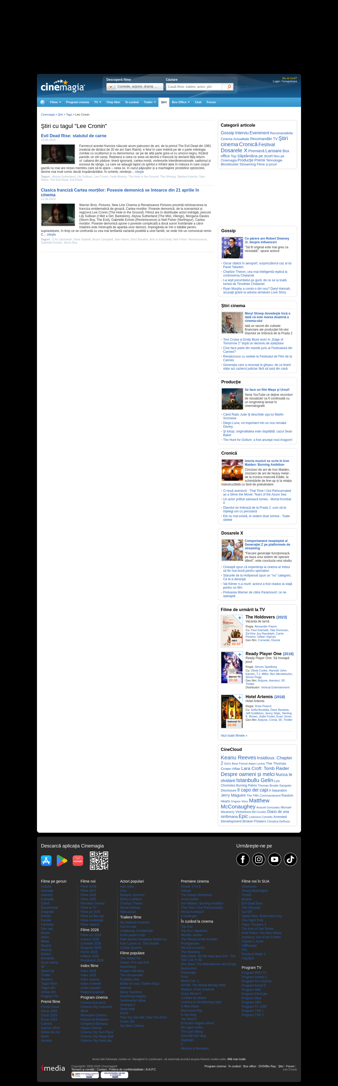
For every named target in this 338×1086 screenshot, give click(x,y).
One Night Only (252, 920)
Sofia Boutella (260, 709)
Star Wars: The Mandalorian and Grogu (208, 964)
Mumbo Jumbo (191, 935)
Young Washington (255, 891)
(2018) (288, 654)
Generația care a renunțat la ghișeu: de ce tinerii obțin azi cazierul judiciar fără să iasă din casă (257, 366)
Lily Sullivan (84, 176)
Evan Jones (284, 716)
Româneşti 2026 (92, 960)
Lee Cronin (101, 176)
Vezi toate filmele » (234, 735)
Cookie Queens (131, 948)
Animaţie (47, 891)
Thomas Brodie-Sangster (275, 785)
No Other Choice (132, 1026)
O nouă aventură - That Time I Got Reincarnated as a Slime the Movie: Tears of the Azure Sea (257, 492)
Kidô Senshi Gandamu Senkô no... (144, 939)
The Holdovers (260, 617)
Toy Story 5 (189, 1019)
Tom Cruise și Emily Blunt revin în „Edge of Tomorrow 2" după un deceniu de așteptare (253, 341)
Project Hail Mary (132, 971)
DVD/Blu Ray (267, 1066)
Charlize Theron (131, 903)
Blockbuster (230, 164)
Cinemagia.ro (63, 85)
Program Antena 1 (254, 977)
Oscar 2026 (49, 1011)
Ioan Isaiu (127, 886)
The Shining (168, 176)
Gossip (227, 132)
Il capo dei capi (252, 790)
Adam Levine (256, 763)
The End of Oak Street (257, 929)
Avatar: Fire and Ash (134, 962)
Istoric (45, 937)
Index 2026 (88, 971)
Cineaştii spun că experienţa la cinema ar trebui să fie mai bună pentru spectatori (256, 569)
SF (283, 680)
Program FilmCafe (254, 994)
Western (47, 979)
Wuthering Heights (133, 996)
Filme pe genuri (54, 881)
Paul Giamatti (259, 630)
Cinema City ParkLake (96, 1040)
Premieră (256, 151)
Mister (45, 941)
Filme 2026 (88, 895)
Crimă (273, 719)
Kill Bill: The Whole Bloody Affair (203, 985)
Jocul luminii (189, 899)
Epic (243, 816)
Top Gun (187, 926)
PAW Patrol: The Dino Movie (261, 933)
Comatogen (189, 916)
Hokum (186, 891)
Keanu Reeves (238, 757)
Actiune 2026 (90, 939)
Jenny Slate (272, 713)
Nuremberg (128, 967)
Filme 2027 (88, 891)
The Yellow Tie (130, 958)
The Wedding (190, 952)
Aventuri (274, 680)
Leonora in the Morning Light (201, 1002)
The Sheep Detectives (196, 895)
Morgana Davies (197, 216)
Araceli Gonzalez (268, 807)
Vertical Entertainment (275, 687)
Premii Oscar (50, 1007)
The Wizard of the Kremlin (199, 939)
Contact (102, 1069)
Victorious (243, 812)
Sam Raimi (132, 149)
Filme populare (132, 953)
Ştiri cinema (233, 305)
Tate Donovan (279, 630)
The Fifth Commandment (264, 795)
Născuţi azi (128, 912)
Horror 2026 (89, 952)
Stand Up (47, 971)
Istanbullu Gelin (254, 780)
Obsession (249, 886)
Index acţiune (90, 979)
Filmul (149, 212)
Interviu (242, 133)
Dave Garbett (82, 239)
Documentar (49, 907)
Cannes (46, 1024)
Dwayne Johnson (132, 895)
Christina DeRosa (278, 821)
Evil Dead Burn (252, 903)
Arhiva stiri (48, 992)
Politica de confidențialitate (126, 1069)
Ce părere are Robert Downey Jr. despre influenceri (267, 240)
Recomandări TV (264, 139)
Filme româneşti (92, 920)
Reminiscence (146, 220)
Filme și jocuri (267, 164)
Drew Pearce (263, 706)
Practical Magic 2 (254, 954)
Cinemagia (48, 114)
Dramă (275, 640)
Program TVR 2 (253, 1015)
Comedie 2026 (91, 943)
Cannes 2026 (50, 1028)
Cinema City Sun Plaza (97, 1032)
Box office (249, 1066)
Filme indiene (90, 924)
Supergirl (187, 1040)
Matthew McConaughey (245, 803)
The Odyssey (251, 907)
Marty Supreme (131, 992)
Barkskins (122, 216)
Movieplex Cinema (94, 1015)
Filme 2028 (88, 886)
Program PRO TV (254, 973)
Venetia (46, 1040)
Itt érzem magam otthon (197, 1023)
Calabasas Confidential (136, 931)
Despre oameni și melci (248, 774)
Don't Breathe (139, 239)
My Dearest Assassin (135, 922)
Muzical (46, 950)
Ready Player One (263, 653)
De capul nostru (192, 1027)
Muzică (46, 945)
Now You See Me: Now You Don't (143, 1017)
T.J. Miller (262, 673)
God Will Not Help (193, 1036)
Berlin (45, 1036)
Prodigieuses (190, 943)
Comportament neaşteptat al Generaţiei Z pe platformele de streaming (267, 544)
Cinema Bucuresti (93, 1002)
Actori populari (91, 988)
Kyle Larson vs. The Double (139, 943)
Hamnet (125, 988)
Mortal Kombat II (192, 912)
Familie (46, 920)
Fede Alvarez (118, 176)
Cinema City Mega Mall (97, 1036)
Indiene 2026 (90, 956)
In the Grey (188, 1015)
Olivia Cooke (259, 670)
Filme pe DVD (90, 912)
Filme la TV (88, 907)
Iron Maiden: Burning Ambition (202, 903)
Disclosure (228, 790)
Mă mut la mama (192, 948)
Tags (69, 114)
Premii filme (50, 1001)
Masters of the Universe (197, 989)
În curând (132, 102)
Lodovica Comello (261, 816)
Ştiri (164, 102)
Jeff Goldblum (255, 713)
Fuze (184, 977)
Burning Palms (246, 785)
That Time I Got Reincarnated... (203, 907)
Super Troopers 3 (254, 924)
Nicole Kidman (130, 907)
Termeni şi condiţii (82, 1069)
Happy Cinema (91, 1028)
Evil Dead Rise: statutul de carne (73, 136)
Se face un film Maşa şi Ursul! (267, 390)
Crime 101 (127, 1021)
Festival (267, 144)
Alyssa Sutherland (64, 176)
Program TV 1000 (254, 1006)
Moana (246, 899)
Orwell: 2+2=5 (191, 886)
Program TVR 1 (253, 1011)
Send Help (127, 1009)
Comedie (264, 640)
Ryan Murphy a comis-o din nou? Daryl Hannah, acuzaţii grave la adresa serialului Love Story (257, 290)
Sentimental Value (133, 1000)
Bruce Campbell (102, 239)
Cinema (131, 205)
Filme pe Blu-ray (92, 916)
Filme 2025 (88, 899)
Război (46, 954)
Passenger (188, 972)
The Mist (165, 216)
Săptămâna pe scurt (255, 156)
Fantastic (47, 924)
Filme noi (88, 881)
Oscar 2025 (49, 1015)
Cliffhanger (249, 945)
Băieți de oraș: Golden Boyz (139, 983)
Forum (211, 102)
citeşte (139, 172)
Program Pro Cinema (256, 981)
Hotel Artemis (259, 696)
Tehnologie (274, 160)
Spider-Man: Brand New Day (262, 916)
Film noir (47, 929)
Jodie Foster (267, 716)
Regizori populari (92, 992)
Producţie (245, 160)
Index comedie (91, 983)
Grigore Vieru (239, 801)
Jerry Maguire (233, 795)
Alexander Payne (266, 626)
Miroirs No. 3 (190, 981)
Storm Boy (87, 220)
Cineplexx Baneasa (94, 1024)
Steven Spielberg (266, 666)
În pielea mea (129, 979)
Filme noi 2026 (91, 935)
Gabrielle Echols (122, 220)
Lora (123, 891)
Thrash (246, 895)
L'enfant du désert (193, 998)
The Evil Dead (188, 146)
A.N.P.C (151, 1069)
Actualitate (241, 139)
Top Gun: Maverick (194, 931)
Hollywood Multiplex (95, 1019)
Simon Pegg (253, 677)
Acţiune (262, 680)
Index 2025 (88, 975)
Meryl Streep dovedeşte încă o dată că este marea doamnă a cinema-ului (267, 317)
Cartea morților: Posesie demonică (150, 209)
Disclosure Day (191, 1010)
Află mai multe (236, 1059)
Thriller (250, 683)
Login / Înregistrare (285, 81)
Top (233, 156)
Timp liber (113, 102)
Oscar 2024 (49, 1019)
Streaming (248, 164)
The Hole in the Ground (143, 176)
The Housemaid (131, 975)
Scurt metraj (49, 962)
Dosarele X (234, 150)
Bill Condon (259, 811)
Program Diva (251, 998)
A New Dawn (190, 1006)
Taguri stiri (48, 988)
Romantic (47, 958)
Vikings (178, 216)
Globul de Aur (50, 1032)
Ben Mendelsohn (281, 673)
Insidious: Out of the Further (261, 937)
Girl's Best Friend (236, 763)
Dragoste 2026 (91, 948)
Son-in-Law (128, 926)
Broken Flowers (254, 821)
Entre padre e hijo (132, 935)
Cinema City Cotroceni (96, 1007)
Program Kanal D (254, 985)
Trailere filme (130, 917)
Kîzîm (124, 1013)
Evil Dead (76, 179)
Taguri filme (49, 983)
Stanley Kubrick (187, 176)
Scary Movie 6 (191, 994)
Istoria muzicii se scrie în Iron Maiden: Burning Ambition (267, 462)
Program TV (49, 996)
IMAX (84, 1011)
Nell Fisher (168, 220)
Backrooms (189, 968)
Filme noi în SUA (255, 881)
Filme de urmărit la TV (243, 609)
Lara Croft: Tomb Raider (265, 768)
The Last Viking (192, 1031)
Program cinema (77, 102)
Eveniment (259, 133)
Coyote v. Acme (253, 941)
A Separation (278, 790)
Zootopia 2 (127, 1005)
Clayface (248, 958)
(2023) (281, 617)
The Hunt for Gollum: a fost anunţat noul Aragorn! (257, 440)
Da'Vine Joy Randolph (260, 633)
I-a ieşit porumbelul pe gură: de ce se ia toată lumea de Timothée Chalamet (255, 282)
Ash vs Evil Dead (161, 239)
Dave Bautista (279, 709)
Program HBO (251, 1002)
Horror (45, 933)
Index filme (89, 966)
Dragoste (47, 912)
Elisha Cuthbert (131, 899)
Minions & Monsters (195, 1048)
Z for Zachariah (62, 239)
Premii (259, 160)
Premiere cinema (93, 903)
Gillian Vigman (266, 636)
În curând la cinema (197, 921)
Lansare (273, 150)
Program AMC (251, 990)
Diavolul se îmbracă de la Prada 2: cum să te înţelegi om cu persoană (254, 509)
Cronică (248, 144)
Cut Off (247, 912)
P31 (244, 950)
